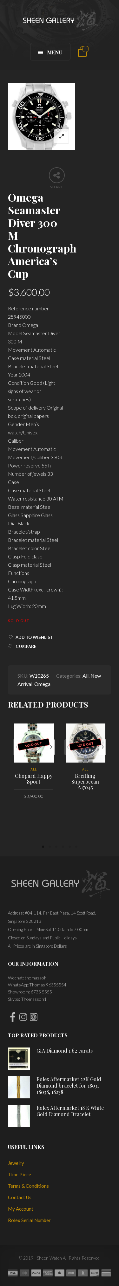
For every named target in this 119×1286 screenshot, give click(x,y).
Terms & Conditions (28, 1186)
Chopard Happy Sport (33, 778)
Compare (26, 646)
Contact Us (19, 1197)
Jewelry (16, 1163)
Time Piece (19, 1174)
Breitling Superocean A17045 (85, 781)
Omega (42, 684)
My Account (20, 1209)
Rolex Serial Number (29, 1220)
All (86, 676)
